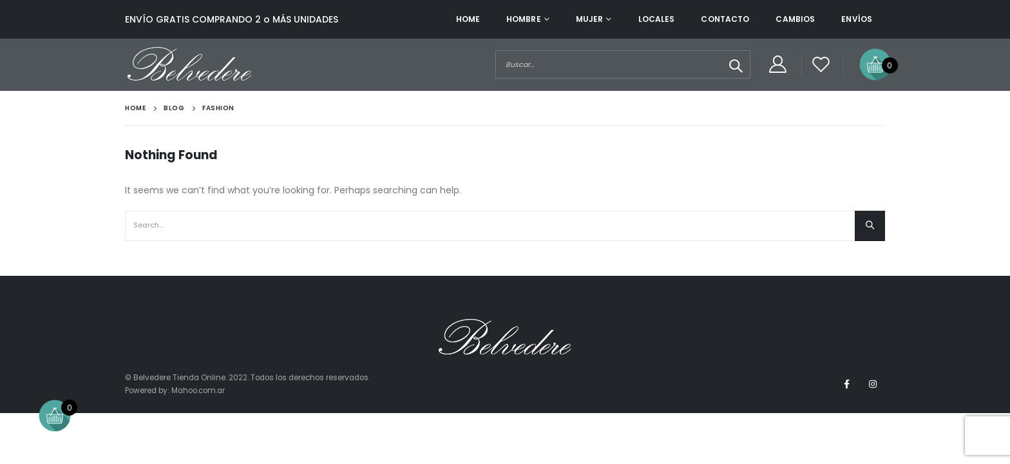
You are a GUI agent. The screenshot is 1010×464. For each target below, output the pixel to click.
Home (468, 19)
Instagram (873, 384)
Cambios (795, 19)
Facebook (846, 384)
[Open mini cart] (875, 63)
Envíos (856, 19)
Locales (656, 19)
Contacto (725, 19)
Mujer (590, 19)
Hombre (523, 19)
